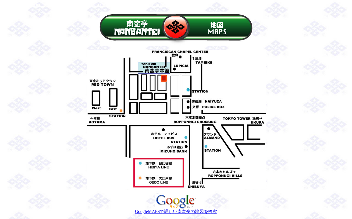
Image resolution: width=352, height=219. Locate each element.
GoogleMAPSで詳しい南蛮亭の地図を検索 (176, 209)
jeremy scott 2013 (182, 4)
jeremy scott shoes (18, 4)
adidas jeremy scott (88, 4)
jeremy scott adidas (53, 4)
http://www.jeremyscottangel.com (136, 4)
